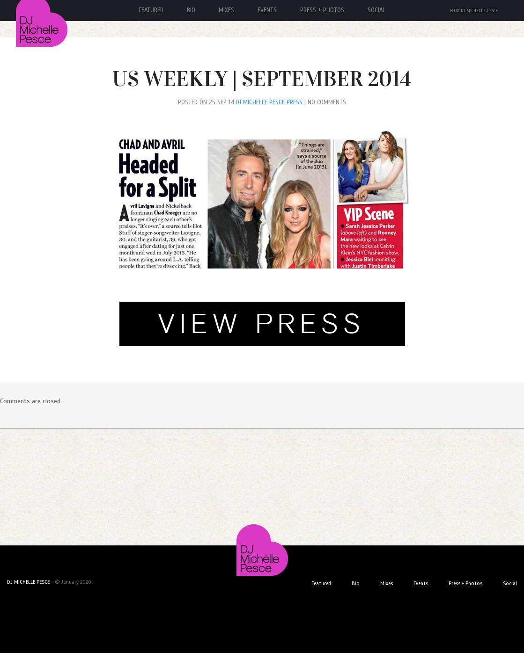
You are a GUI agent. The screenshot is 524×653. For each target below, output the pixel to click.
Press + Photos (322, 10)
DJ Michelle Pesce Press (269, 102)
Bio (191, 10)
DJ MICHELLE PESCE (28, 582)
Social (376, 10)
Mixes (226, 10)
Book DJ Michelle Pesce (474, 11)
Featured (321, 583)
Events (267, 10)
